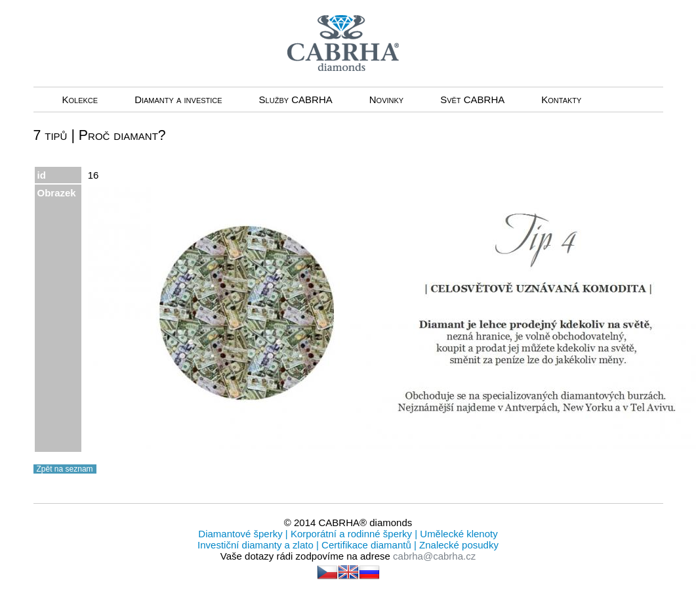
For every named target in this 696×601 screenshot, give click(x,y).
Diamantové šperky (241, 533)
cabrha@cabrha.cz (434, 556)
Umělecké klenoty (457, 533)
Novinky (386, 99)
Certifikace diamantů (366, 544)
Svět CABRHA (472, 99)
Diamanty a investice (178, 99)
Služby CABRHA (296, 99)
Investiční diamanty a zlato (256, 544)
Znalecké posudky (458, 544)
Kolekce (80, 99)
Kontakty (561, 99)
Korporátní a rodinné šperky (350, 533)
